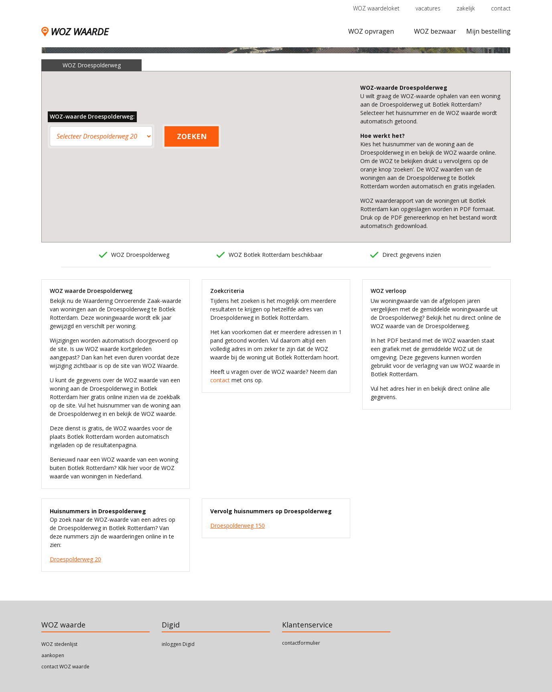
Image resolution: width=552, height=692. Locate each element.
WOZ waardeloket (376, 8)
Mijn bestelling (488, 31)
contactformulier (301, 643)
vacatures (428, 8)
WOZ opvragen (371, 31)
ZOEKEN (192, 136)
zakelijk (466, 8)
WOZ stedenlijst (59, 644)
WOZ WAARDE (74, 31)
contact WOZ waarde (65, 666)
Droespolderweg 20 (75, 559)
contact (501, 8)
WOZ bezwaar (435, 31)
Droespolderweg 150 (237, 525)
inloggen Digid (178, 644)
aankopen (52, 655)
